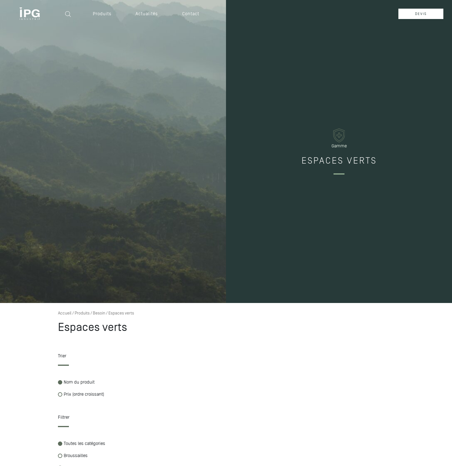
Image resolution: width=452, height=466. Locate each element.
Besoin (99, 313)
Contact (190, 13)
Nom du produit (76, 382)
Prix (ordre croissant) (81, 394)
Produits (102, 13)
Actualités (146, 13)
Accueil (64, 313)
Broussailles (73, 455)
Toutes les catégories (81, 443)
